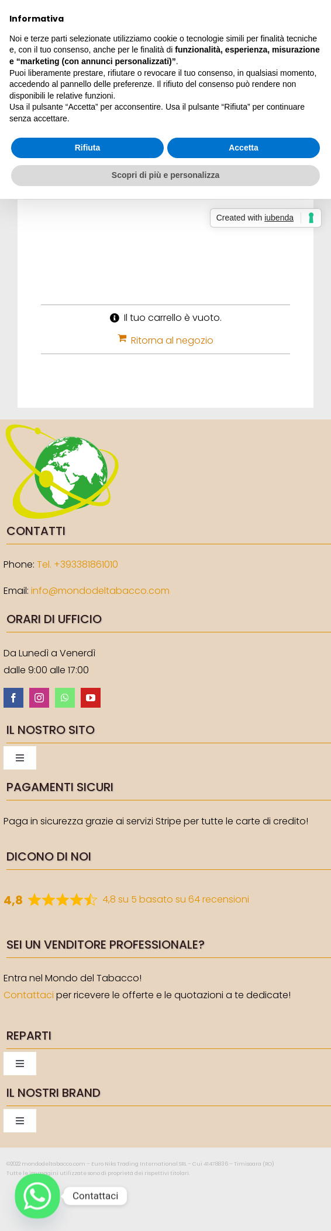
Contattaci (29, 995)
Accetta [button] (243, 147)
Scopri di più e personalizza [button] (165, 175)
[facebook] (13, 698)
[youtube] (91, 698)
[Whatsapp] (37, 1196)
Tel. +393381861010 (77, 564)
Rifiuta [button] (88, 147)
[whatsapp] (65, 698)
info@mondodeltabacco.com (100, 590)
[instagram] (39, 698)
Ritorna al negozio (172, 340)
